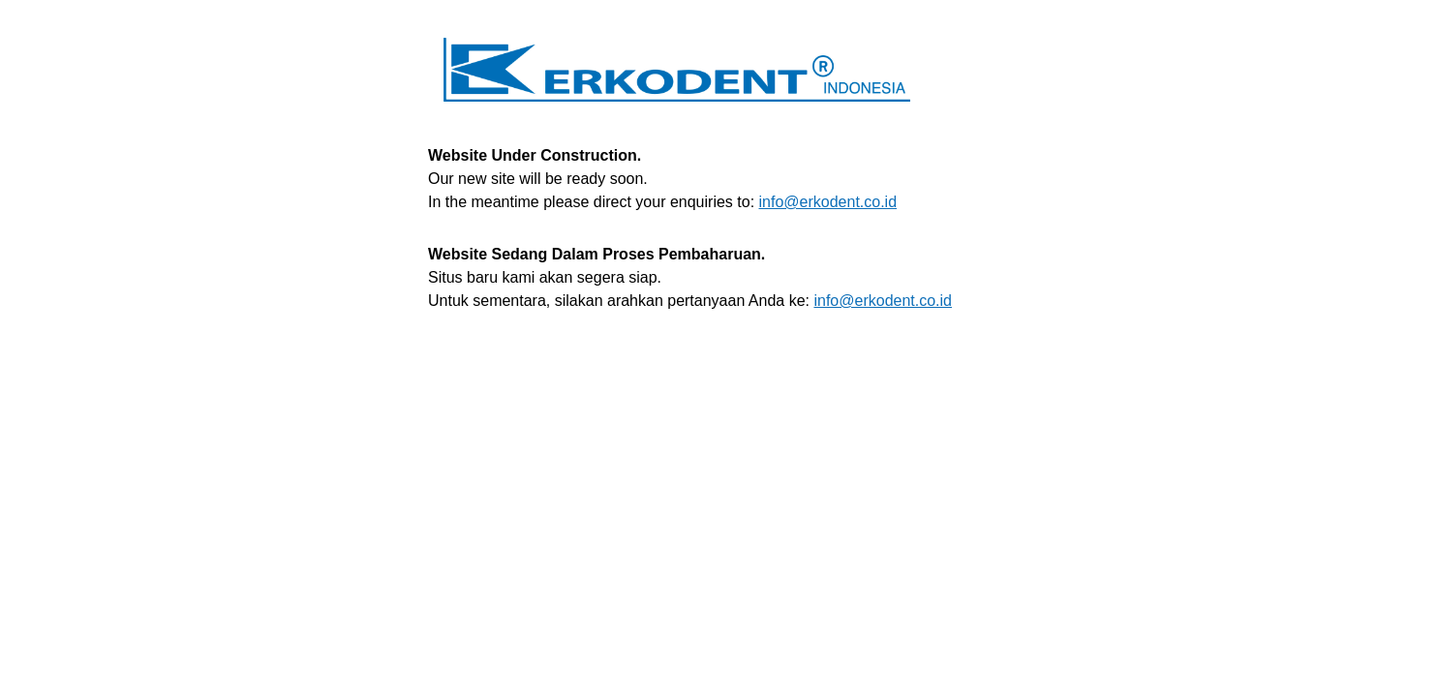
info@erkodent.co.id (828, 202)
